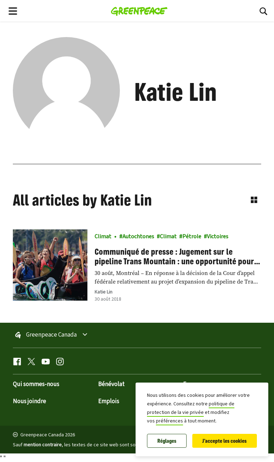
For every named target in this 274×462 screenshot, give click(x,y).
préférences (169, 421)
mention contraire (43, 444)
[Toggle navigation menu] (13, 10)
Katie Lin (103, 292)
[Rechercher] (263, 11)
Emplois (108, 401)
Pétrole (191, 236)
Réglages (166, 441)
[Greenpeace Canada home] (139, 10)
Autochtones (138, 236)
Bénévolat (111, 384)
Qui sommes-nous (36, 384)
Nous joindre (29, 401)
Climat (103, 236)
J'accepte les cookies (224, 441)
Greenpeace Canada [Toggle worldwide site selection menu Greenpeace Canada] (51, 335)
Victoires (217, 236)
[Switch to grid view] (254, 200)
